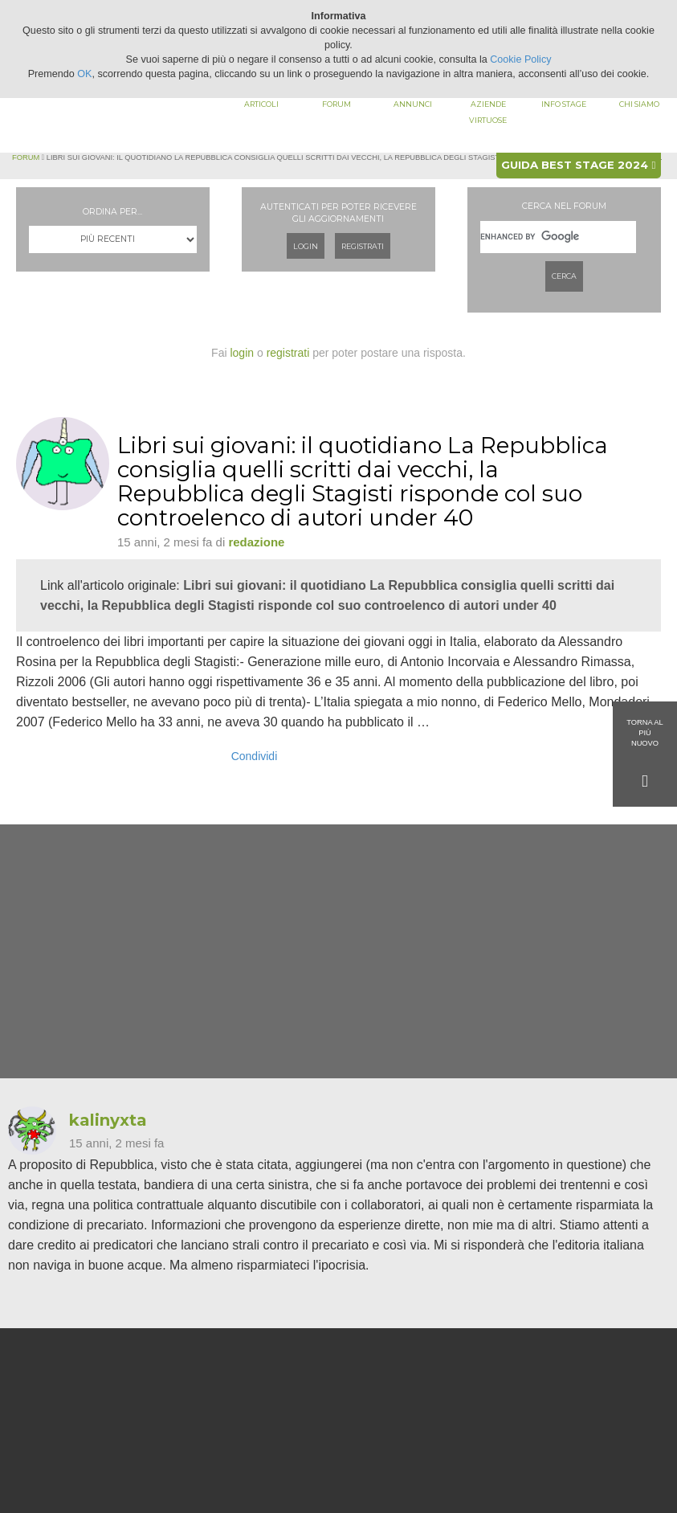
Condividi (254, 756)
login (242, 352)
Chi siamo (639, 104)
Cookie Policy (520, 59)
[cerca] (558, 237)
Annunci (413, 104)
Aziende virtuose (488, 112)
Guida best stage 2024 (578, 164)
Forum (336, 104)
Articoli (261, 104)
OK (84, 74)
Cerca (564, 276)
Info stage (563, 104)
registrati (288, 352)
